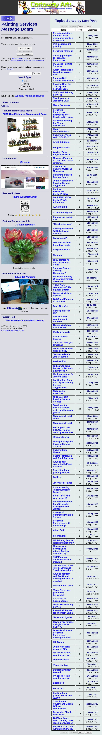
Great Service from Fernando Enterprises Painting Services (62, 634)
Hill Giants (58, 642)
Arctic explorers (61, 142)
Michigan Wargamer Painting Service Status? (63, 444)
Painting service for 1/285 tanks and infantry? (63, 231)
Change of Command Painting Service (63, 514)
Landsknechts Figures (60, 337)
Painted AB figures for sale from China (63, 611)
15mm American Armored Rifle (61, 648)
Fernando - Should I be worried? (63, 713)
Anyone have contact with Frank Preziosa (62, 464)
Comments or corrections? (12, 330)
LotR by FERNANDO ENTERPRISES (60, 191)
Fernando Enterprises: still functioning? (61, 523)
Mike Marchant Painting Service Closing (61, 399)
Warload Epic (60, 361)
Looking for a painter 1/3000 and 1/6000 (62, 695)
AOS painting (60, 207)
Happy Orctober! (61, 147)
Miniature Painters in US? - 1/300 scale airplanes (63, 160)
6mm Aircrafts (60, 306)
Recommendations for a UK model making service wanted (62, 505)
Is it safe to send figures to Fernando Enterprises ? (63, 368)
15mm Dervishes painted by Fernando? (61, 592)
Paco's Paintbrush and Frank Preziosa (63, 457)
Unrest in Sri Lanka (63, 585)
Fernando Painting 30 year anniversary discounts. (63, 279)
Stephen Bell (59, 536)
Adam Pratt (59, 530)
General (29, 95)
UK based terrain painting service (61, 654)
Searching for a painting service (61, 471)
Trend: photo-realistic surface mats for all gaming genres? (63, 409)
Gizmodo (25, 162)
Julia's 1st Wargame (25, 277)
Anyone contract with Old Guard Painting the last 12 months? (63, 577)
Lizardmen (58, 683)
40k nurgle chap (61, 437)
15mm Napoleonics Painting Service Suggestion (63, 183)
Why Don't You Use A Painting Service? (63, 727)
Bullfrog (57, 477)
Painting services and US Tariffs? (62, 136)
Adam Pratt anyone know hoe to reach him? (63, 72)
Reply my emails (61, 332)
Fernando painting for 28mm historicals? (62, 123)
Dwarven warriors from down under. (62, 244)
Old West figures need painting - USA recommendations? (63, 720)
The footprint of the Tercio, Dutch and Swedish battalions (63, 567)
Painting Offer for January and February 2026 (62, 86)
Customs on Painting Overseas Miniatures (62, 168)
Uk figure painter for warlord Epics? (63, 375)
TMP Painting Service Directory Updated (62, 559)
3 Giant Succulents (25, 225)
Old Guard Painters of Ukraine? (63, 300)
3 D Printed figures (62, 212)
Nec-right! (58, 255)
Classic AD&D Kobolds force (60, 599)
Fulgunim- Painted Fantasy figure (62, 176)
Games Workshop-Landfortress (62, 326)
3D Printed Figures (62, 483)
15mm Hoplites (60, 665)
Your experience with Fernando (61, 355)
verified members (19, 58)
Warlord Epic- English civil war (61, 153)
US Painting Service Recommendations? (63, 541)
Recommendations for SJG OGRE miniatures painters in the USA (63, 37)
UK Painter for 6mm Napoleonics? (63, 349)
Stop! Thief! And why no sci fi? (61, 497)
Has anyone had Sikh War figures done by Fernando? (63, 430)
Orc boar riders (61, 660)
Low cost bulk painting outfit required (60, 319)
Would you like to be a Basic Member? (27, 61)
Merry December (61, 105)
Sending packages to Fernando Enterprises (62, 58)
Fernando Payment (62, 51)
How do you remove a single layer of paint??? (63, 624)
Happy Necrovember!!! (61, 130)
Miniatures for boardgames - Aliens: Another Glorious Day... (61, 550)
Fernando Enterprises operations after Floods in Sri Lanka (63, 113)
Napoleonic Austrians (59, 392)
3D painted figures (62, 617)
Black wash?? (60, 238)
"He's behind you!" (62, 224)
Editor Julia (12, 308)
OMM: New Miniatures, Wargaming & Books (25, 114)
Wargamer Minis (61, 249)
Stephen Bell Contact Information (63, 79)
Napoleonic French (62, 423)
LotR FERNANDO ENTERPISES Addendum (62, 199)
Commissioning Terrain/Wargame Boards (61, 489)
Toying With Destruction (25, 197)
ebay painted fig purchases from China (61, 262)
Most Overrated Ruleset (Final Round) (25, 320)
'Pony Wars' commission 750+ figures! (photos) (62, 287)
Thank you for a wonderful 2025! (61, 99)
